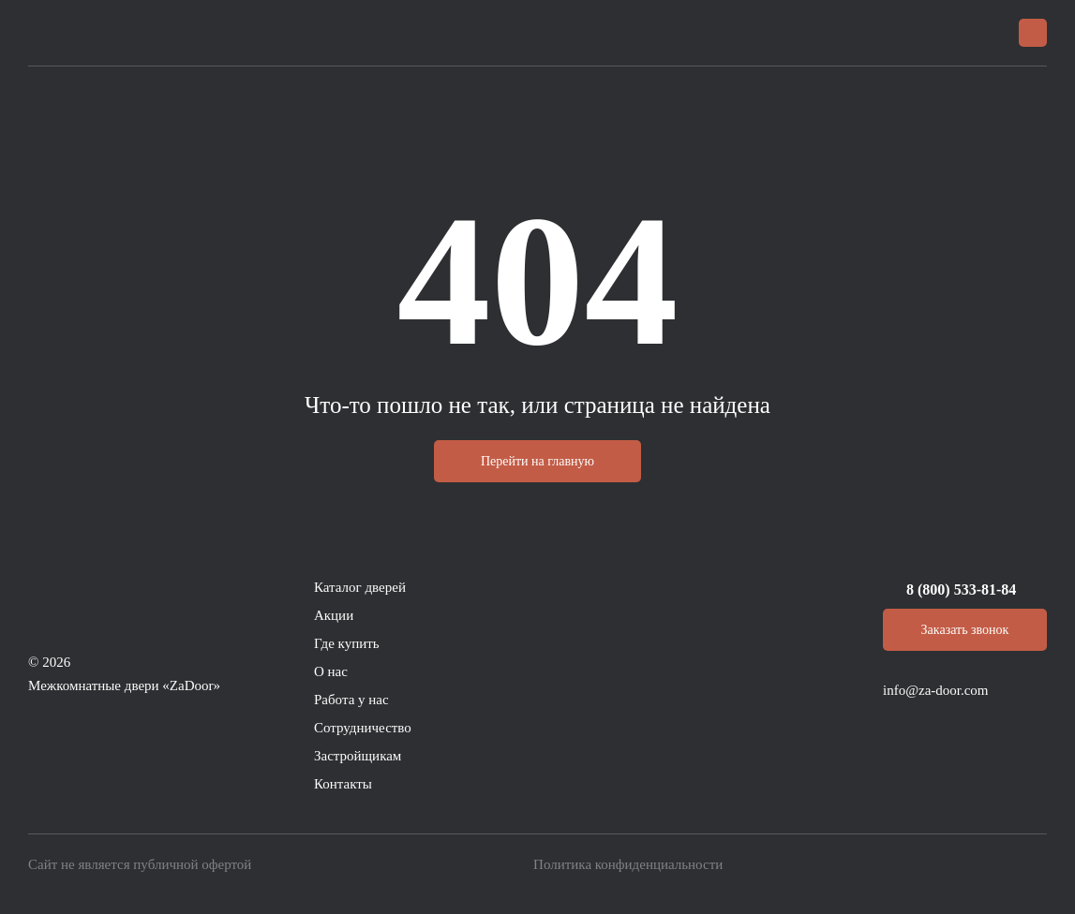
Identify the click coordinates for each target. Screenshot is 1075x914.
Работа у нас (351, 699)
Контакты (343, 783)
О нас (331, 671)
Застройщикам (357, 755)
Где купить (347, 643)
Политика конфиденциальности (628, 864)
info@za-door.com (936, 690)
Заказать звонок (965, 630)
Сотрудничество (362, 727)
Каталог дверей (360, 587)
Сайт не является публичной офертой (139, 864)
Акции (333, 615)
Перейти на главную (537, 461)
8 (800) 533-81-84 (961, 589)
